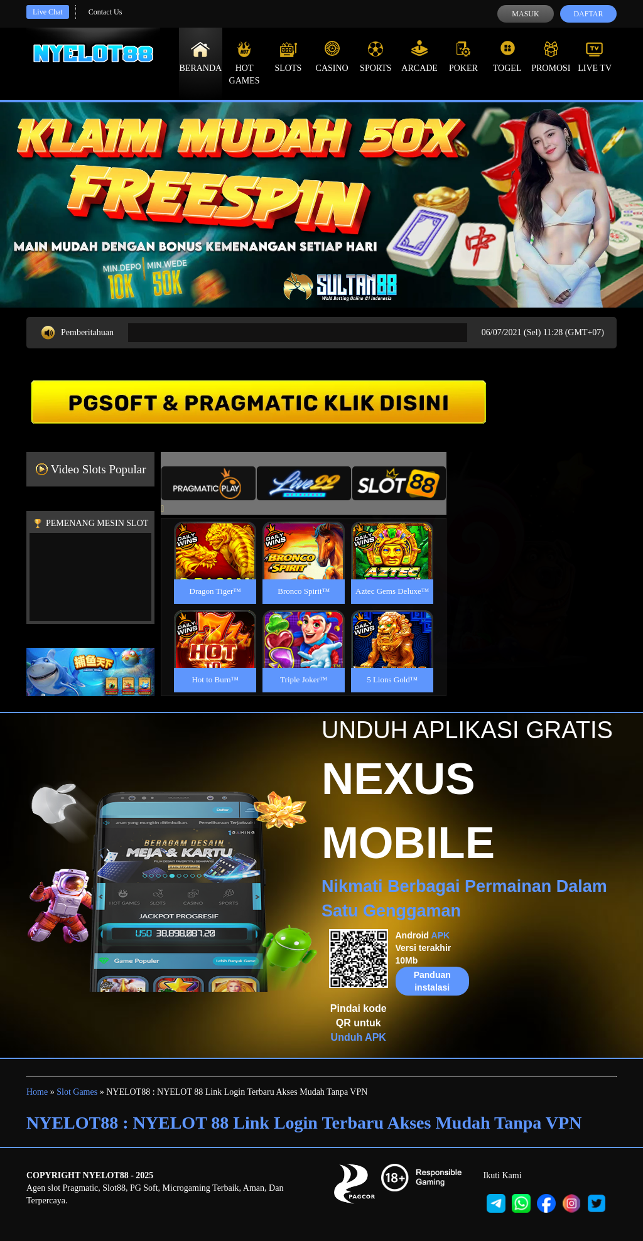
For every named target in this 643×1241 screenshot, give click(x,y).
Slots (287, 56)
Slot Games (77, 1092)
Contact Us (105, 12)
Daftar (588, 13)
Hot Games (244, 62)
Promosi (550, 56)
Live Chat (48, 12)
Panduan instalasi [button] (432, 981)
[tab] (208, 483)
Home (37, 1092)
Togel (507, 56)
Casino (332, 56)
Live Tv (595, 56)
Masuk (525, 13)
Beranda (201, 56)
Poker (463, 56)
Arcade (419, 56)
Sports (376, 56)
